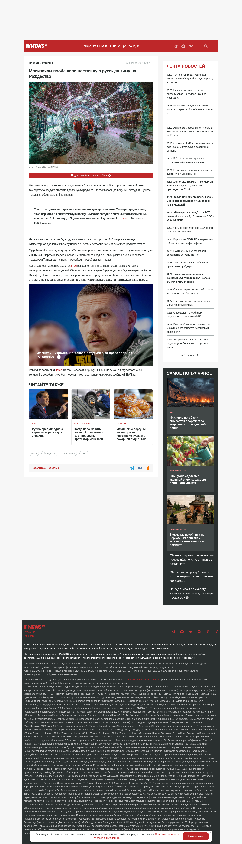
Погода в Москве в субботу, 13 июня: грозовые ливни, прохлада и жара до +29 (191, 593)
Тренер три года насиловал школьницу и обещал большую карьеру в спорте (190, 78)
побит (58, 370)
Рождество (49, 453)
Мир (34, 424)
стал (74, 265)
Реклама (29, 636)
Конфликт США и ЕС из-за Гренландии (110, 46)
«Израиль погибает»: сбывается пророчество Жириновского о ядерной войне (188, 422)
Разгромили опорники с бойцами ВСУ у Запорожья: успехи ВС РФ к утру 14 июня (189, 278)
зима (34, 453)
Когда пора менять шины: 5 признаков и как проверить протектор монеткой (89, 434)
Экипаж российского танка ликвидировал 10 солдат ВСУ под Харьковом (186, 94)
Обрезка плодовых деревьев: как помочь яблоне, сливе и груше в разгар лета (192, 560)
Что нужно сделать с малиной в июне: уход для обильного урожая (188, 479)
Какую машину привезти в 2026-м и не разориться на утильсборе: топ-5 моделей (190, 201)
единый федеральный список (143, 679)
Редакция (29, 632)
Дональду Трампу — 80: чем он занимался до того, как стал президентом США (190, 185)
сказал (126, 218)
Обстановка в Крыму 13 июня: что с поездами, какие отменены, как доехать (192, 576)
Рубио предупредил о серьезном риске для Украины (47, 432)
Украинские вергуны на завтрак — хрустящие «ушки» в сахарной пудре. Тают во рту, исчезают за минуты (132, 437)
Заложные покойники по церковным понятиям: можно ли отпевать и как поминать (187, 539)
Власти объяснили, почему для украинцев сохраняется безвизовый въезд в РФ (188, 328)
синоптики (69, 453)
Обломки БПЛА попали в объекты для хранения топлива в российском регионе (190, 147)
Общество (122, 424)
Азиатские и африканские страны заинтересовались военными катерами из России (190, 131)
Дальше (190, 355)
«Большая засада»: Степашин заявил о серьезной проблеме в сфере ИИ (190, 109)
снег (84, 453)
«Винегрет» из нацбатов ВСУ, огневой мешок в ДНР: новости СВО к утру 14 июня (190, 216)
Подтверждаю (195, 836)
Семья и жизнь (82, 424)
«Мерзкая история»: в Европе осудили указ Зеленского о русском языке (188, 343)
